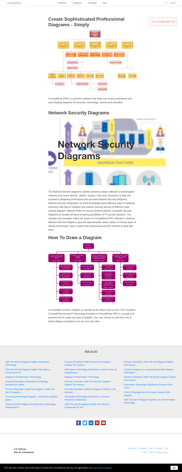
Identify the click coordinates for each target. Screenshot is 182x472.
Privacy (159, 448)
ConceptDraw (14, 2)
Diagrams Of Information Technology (23, 377)
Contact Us (132, 448)
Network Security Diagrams (78, 112)
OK (174, 468)
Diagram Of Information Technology (82, 377)
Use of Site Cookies (102, 467)
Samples (92, 2)
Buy (105, 2)
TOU (166, 448)
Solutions (77, 2)
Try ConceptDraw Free (163, 21)
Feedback (143, 448)
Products (62, 2)
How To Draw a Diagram (75, 237)
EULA (151, 448)
